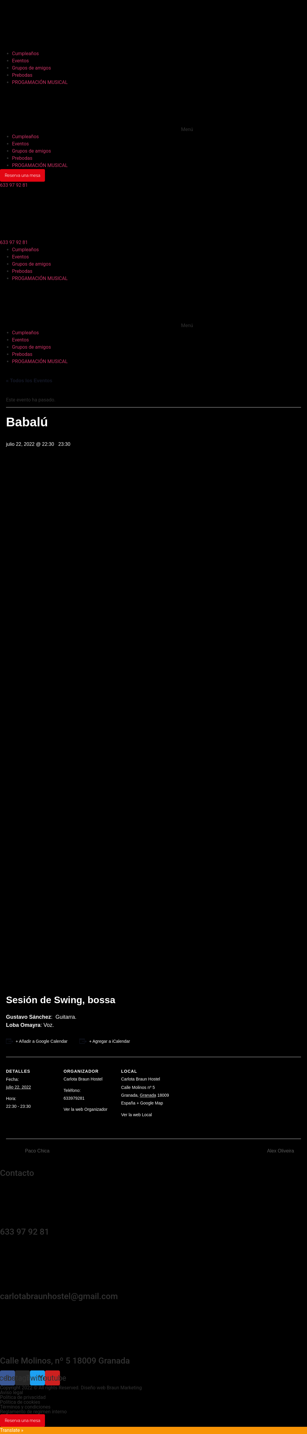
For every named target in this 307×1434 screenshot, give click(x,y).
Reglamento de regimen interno (33, 1412)
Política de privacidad (23, 1397)
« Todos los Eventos (29, 380)
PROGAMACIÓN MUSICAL (40, 82)
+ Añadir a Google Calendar (41, 1041)
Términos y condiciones (25, 1407)
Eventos (20, 61)
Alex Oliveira (281, 1150)
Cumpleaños (25, 53)
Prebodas (22, 75)
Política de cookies (20, 1402)
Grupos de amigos (31, 68)
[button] (153, 109)
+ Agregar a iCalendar (109, 1041)
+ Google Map (149, 1103)
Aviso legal (11, 1392)
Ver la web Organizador (85, 1109)
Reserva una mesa (22, 175)
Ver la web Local (136, 1114)
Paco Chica (36, 1150)
